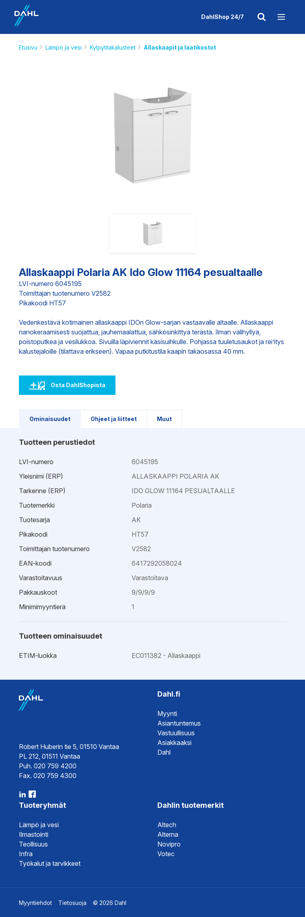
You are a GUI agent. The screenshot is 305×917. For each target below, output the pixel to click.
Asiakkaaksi (174, 743)
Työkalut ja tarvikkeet (49, 863)
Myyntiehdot (35, 902)
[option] (152, 135)
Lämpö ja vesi (63, 47)
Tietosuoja (72, 902)
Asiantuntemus (179, 723)
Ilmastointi (33, 834)
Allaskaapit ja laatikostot (180, 47)
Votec (166, 854)
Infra (26, 854)
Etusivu (28, 47)
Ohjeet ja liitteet (114, 418)
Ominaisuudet (49, 418)
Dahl (164, 752)
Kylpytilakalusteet (113, 47)
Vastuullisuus (176, 733)
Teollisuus (33, 844)
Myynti (167, 714)
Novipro (169, 844)
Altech (166, 825)
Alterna (167, 834)
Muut (164, 418)
